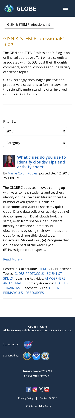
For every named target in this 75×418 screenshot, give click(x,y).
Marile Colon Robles (23, 173)
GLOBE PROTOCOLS (29, 273)
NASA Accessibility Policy (37, 406)
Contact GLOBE (48, 398)
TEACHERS (62, 283)
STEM (42, 269)
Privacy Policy (25, 398)
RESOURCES (35, 293)
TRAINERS (13, 288)
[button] (65, 8)
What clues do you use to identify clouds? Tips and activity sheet (41, 162)
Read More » (12, 259)
